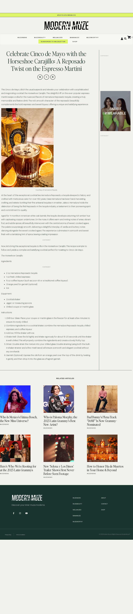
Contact (104, 504)
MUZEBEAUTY (40, 37)
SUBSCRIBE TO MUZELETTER (53, 41)
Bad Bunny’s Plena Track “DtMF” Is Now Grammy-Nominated (102, 420)
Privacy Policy (8, 534)
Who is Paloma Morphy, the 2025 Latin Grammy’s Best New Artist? (60, 420)
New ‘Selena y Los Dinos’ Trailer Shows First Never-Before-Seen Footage (59, 470)
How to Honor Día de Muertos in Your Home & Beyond (105, 468)
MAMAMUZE (74, 37)
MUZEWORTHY (93, 37)
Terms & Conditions (20, 534)
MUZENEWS (22, 37)
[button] (40, 77)
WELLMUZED (58, 37)
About (103, 498)
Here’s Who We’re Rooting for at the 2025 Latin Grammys (18, 468)
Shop (75, 41)
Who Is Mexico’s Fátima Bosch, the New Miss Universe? (18, 419)
